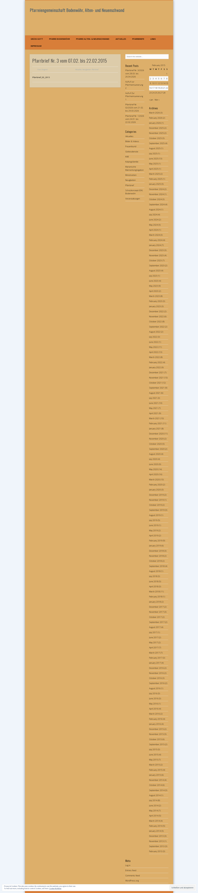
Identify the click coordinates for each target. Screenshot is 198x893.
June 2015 (153, 754)
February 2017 (155, 657)
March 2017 (154, 652)
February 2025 (155, 179)
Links (153, 39)
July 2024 (153, 214)
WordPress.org (132, 880)
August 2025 (154, 148)
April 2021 (153, 413)
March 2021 (154, 418)
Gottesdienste (131, 151)
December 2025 (156, 128)
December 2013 (156, 836)
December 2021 (156, 372)
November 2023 (156, 255)
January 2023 (155, 306)
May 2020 (153, 469)
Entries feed (130, 870)
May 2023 (153, 286)
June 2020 (153, 464)
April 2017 (153, 647)
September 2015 (156, 744)
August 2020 (154, 454)
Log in (127, 865)
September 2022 (156, 326)
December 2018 (156, 550)
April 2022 (153, 352)
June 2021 (153, 403)
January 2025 (155, 184)
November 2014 (156, 780)
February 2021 (155, 423)
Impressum (36, 46)
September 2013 (156, 846)
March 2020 (154, 479)
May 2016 (153, 703)
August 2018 (154, 571)
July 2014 (153, 800)
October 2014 (155, 785)
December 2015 (156, 729)
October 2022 (155, 321)
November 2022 (156, 316)
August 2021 (154, 393)
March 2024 (154, 235)
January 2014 (155, 831)
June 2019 (153, 525)
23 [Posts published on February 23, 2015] (150, 92)
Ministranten (131, 175)
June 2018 (153, 581)
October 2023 (155, 260)
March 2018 (154, 591)
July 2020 (153, 459)
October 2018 (155, 561)
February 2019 (155, 540)
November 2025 (156, 133)
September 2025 (156, 143)
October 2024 (155, 199)
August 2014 (154, 795)
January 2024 (155, 245)
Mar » (157, 99)
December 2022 (156, 311)
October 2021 (155, 382)
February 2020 (155, 484)
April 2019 (153, 535)
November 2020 (156, 438)
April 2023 (153, 291)
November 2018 (156, 556)
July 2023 (153, 275)
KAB (127, 156)
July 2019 (153, 520)
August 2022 (154, 331)
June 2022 (153, 342)
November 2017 (156, 612)
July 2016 (153, 693)
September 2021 (156, 387)
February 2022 (155, 362)
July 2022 (153, 336)
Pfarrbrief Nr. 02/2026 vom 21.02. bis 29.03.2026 (134, 107)
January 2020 (155, 489)
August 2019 (154, 515)
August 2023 (154, 270)
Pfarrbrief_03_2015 (41, 77)
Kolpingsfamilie (131, 161)
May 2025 (153, 163)
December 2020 (156, 433)
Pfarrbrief (95, 69)
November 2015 (156, 734)
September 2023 (156, 265)
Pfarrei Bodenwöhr (59, 39)
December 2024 (156, 189)
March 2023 (154, 296)
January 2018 (155, 601)
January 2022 (155, 367)
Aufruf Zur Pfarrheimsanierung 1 (134, 96)
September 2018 (156, 566)
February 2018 (155, 596)
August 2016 (154, 688)
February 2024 (155, 240)
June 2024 (153, 219)
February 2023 (155, 301)
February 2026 (155, 118)
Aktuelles (121, 39)
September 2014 (156, 790)
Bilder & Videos (132, 141)
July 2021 (153, 398)
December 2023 (156, 250)
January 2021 (155, 428)
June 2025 (153, 158)
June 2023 (153, 280)
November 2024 (156, 194)
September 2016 (156, 683)
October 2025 (155, 138)
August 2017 (154, 627)
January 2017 (155, 662)
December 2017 (156, 606)
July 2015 (153, 749)
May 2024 (153, 224)
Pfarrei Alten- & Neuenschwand (92, 39)
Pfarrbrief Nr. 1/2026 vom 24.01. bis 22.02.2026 (134, 119)
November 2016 (156, 673)
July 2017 (153, 632)
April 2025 (153, 168)
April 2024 (153, 230)
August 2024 (154, 209)
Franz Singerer (42, 69)
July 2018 (153, 576)
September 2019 (156, 510)
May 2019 (153, 530)
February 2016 (155, 719)
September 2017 (156, 622)
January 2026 (155, 123)
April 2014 (153, 815)
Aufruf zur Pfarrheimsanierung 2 (134, 84)
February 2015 (155, 770)
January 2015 (155, 775)
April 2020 (153, 474)
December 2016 (156, 668)
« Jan (151, 99)
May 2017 (153, 642)
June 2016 (153, 698)
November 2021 (156, 377)
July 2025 (153, 153)
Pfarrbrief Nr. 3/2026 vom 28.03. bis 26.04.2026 (134, 73)
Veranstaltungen (132, 198)
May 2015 (153, 759)
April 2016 (153, 708)
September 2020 (156, 449)
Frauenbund (130, 146)
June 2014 (153, 805)
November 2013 (156, 841)
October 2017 (155, 617)
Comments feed (132, 875)
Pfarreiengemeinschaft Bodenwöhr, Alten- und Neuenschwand (77, 10)
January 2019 (155, 545)
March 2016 (154, 713)
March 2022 (154, 357)
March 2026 (154, 112)
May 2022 (153, 347)
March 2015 (154, 764)
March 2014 (154, 821)
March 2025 (154, 174)
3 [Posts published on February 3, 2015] (153, 78)
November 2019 (156, 500)
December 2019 (156, 494)
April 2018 (153, 586)
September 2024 (156, 204)
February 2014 (155, 826)
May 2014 (153, 810)
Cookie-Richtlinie (55, 888)
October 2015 (155, 739)
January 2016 (155, 724)
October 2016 (155, 678)
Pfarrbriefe (138, 39)
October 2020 (155, 444)
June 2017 (153, 637)
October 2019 (155, 505)
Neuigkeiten (86, 69)
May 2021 (153, 408)
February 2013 (155, 851)
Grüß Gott (37, 39)
